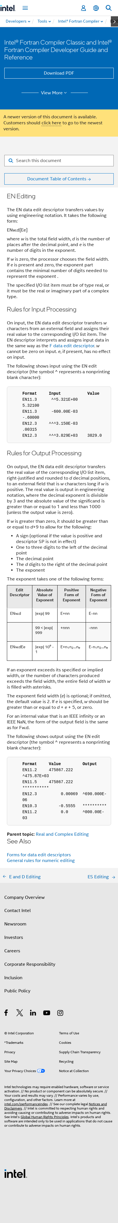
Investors (13, 937)
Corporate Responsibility (29, 964)
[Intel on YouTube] (47, 1014)
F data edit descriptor (72, 346)
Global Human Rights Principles (45, 1117)
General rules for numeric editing (41, 860)
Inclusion (13, 978)
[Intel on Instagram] (60, 1014)
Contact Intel (17, 910)
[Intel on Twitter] (19, 1014)
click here (51, 123)
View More (55, 93)
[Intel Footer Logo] (15, 1173)
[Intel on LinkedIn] (33, 1014)
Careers (12, 951)
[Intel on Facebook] (6, 1014)
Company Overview (24, 897)
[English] (96, 8)
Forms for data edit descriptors (39, 855)
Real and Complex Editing (62, 834)
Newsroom (15, 924)
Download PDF (59, 73)
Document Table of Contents (56, 179)
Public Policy (17, 991)
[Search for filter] (59, 160)
